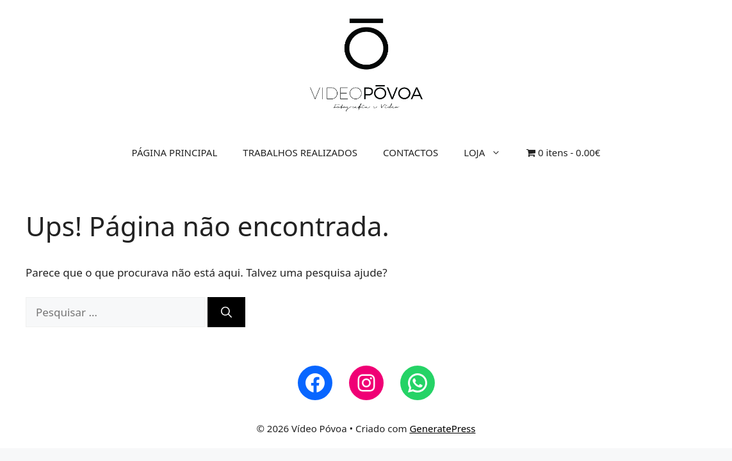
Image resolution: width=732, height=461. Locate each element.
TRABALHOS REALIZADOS (300, 152)
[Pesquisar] (226, 312)
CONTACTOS (410, 152)
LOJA (489, 152)
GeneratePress (442, 428)
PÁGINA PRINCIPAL (175, 152)
